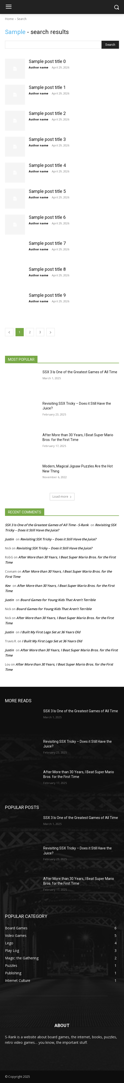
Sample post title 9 (47, 295)
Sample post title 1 (47, 87)
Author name (38, 67)
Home (9, 19)
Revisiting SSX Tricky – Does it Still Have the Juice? (58, 539)
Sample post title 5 (47, 191)
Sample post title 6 (47, 217)
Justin (9, 539)
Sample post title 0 (47, 61)
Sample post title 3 (47, 139)
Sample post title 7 (47, 243)
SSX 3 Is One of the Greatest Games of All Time (79, 372)
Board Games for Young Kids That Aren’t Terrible (58, 600)
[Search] (110, 45)
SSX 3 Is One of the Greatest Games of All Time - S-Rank (46, 525)
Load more (62, 496)
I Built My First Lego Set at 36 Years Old (50, 632)
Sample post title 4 (47, 165)
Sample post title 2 (47, 113)
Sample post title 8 (47, 269)
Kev (7, 585)
